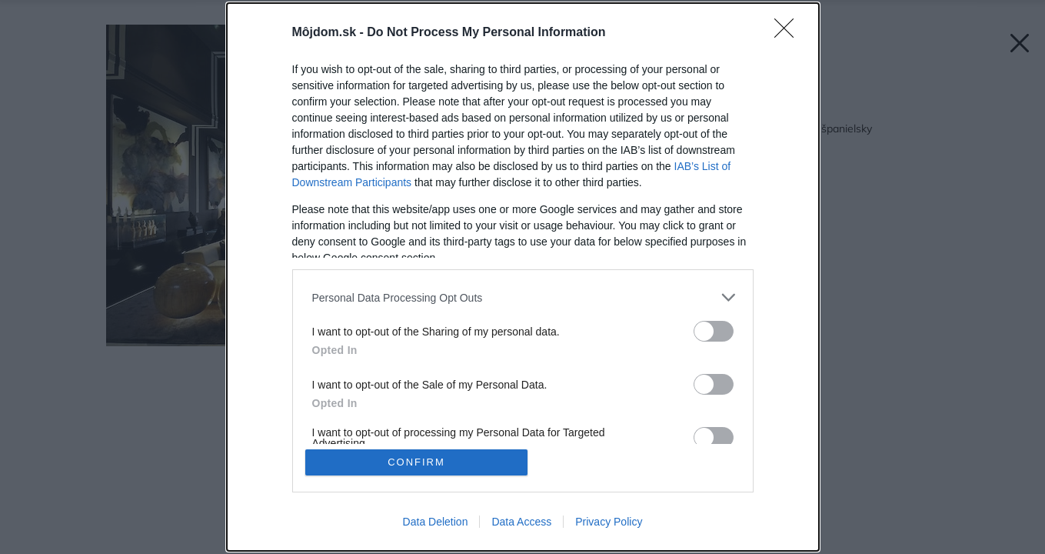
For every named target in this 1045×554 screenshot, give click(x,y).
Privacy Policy (608, 522)
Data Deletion (435, 522)
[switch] (714, 331)
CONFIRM (416, 462)
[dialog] (523, 277)
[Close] (789, 33)
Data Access (521, 522)
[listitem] (523, 297)
